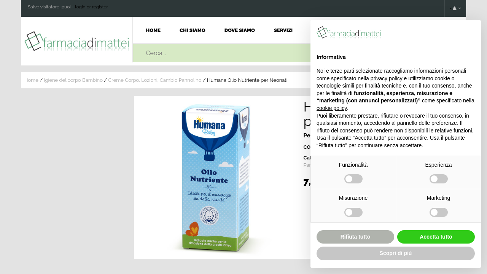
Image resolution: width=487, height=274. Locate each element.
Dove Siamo (239, 30)
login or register (91, 7)
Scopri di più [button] (396, 253)
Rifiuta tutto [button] (356, 237)
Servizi (283, 30)
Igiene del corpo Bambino (73, 80)
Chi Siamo (192, 30)
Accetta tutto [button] (436, 237)
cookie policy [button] (332, 108)
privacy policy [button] (387, 78)
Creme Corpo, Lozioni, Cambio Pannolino (154, 80)
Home (153, 30)
